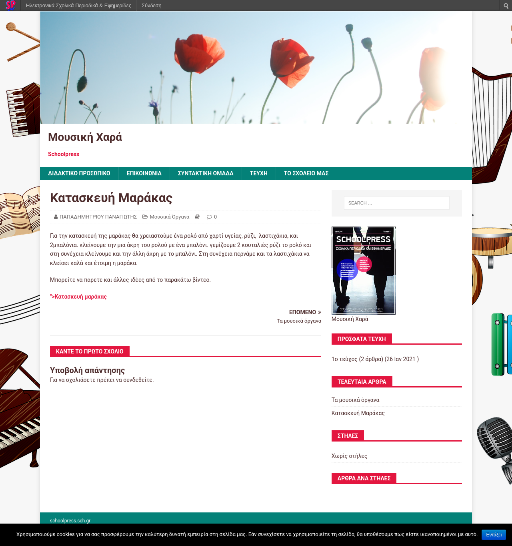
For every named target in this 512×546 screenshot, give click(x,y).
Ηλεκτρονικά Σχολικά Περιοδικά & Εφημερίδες (78, 5)
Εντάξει (494, 535)
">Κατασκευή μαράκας (78, 296)
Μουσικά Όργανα (170, 217)
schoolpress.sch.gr (70, 521)
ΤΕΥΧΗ (259, 173)
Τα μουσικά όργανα (356, 400)
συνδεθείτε (137, 380)
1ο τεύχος (345, 359)
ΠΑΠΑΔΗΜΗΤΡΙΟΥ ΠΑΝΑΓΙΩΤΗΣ (98, 217)
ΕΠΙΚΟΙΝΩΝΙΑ (144, 173)
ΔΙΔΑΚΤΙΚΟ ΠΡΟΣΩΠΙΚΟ (79, 173)
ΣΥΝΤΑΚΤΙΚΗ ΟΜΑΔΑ (206, 173)
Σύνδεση (152, 5)
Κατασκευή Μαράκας (358, 413)
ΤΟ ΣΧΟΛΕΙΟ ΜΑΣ (306, 173)
